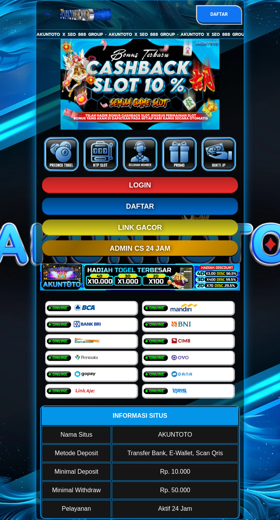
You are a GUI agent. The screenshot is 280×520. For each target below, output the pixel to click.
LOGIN (140, 185)
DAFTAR (219, 14)
